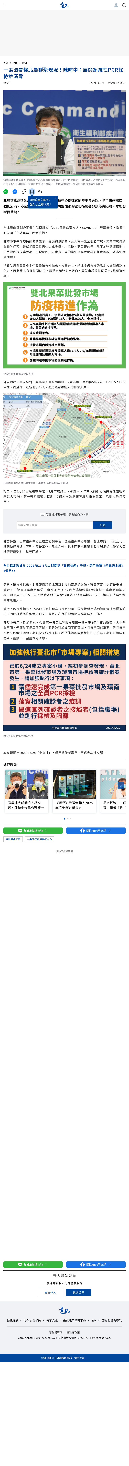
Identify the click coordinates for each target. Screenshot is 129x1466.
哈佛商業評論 (32, 1320)
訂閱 (102, 525)
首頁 (7, 62)
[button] (121, 785)
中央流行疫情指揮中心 (39, 839)
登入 (32, 207)
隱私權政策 (73, 1332)
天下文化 (52, 1320)
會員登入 (50, 1293)
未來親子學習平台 (74, 1320)
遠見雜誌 (12, 1320)
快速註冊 (78, 1292)
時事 (24, 62)
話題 (17, 62)
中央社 (7, 82)
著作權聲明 (55, 1332)
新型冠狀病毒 (13, 839)
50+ (93, 1320)
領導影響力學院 (112, 1320)
